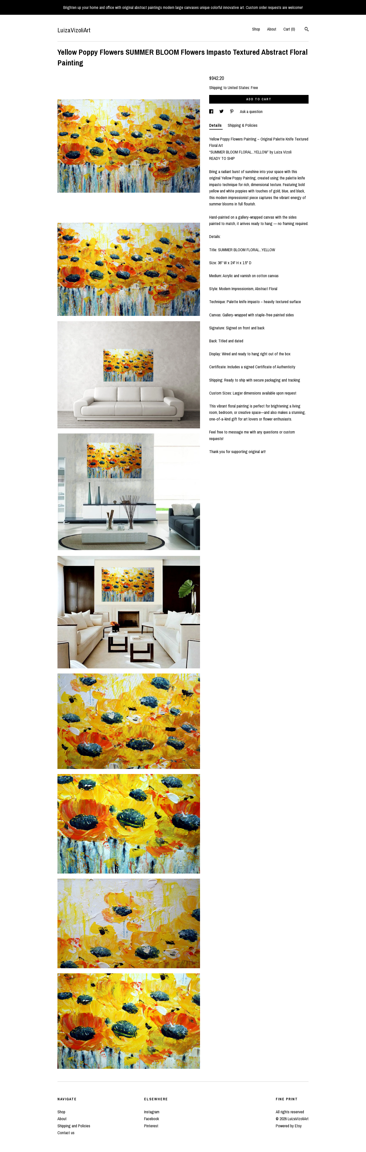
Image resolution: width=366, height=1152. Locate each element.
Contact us (65, 1132)
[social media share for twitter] (222, 111)
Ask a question (251, 111)
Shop (256, 29)
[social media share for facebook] (211, 111)
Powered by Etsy (289, 1126)
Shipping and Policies (73, 1126)
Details (216, 125)
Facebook (151, 1118)
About (271, 29)
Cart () (289, 29)
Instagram (151, 1112)
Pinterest (151, 1126)
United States (238, 87)
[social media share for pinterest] (232, 111)
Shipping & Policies (242, 125)
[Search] (307, 30)
